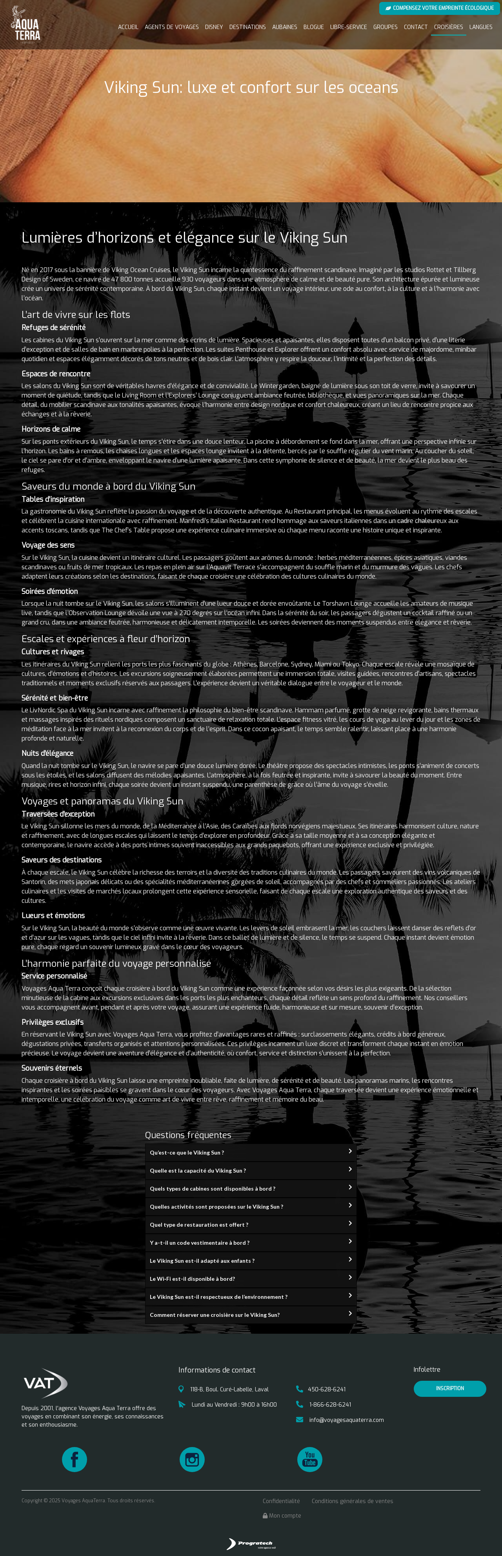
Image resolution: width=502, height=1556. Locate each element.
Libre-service (348, 27)
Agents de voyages (172, 27)
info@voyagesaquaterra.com (340, 1420)
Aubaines (284, 27)
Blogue (314, 27)
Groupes (385, 27)
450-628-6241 (321, 1389)
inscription (450, 1388)
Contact (416, 27)
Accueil (128, 27)
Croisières (448, 27)
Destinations (247, 27)
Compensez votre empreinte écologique (440, 8)
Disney (214, 27)
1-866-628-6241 (323, 1405)
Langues (481, 27)
